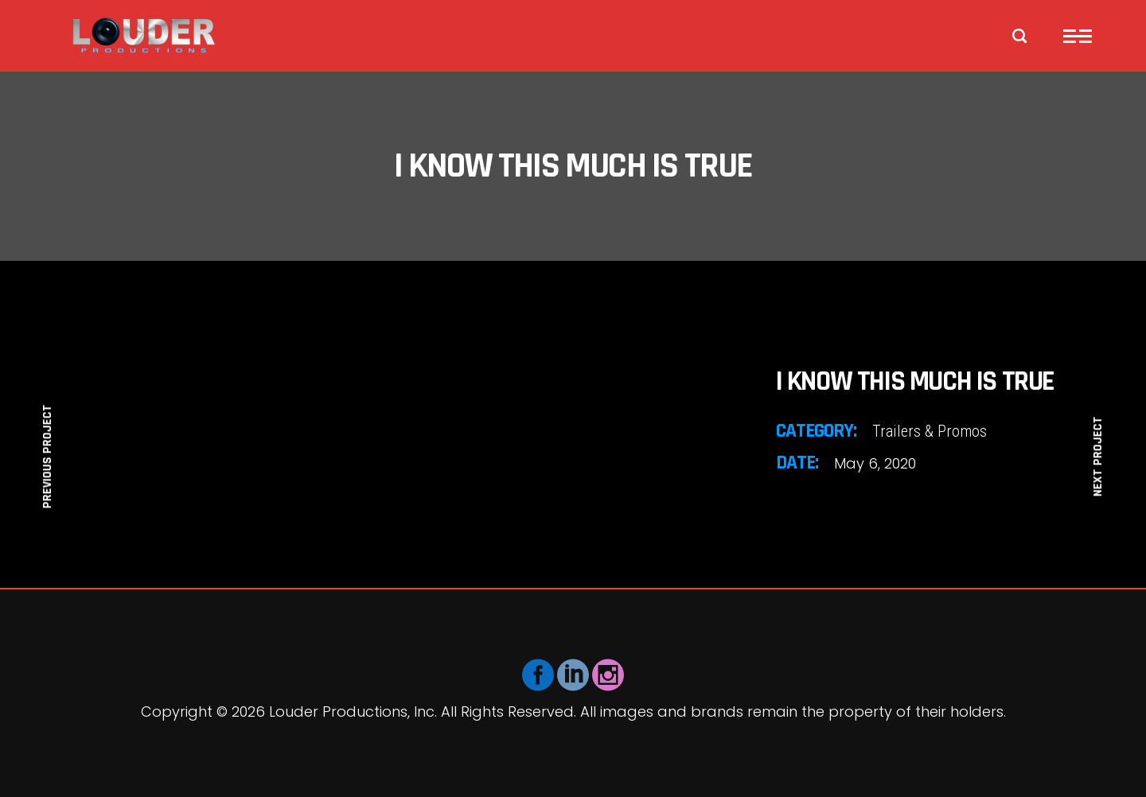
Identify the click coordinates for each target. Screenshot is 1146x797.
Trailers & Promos (929, 431)
